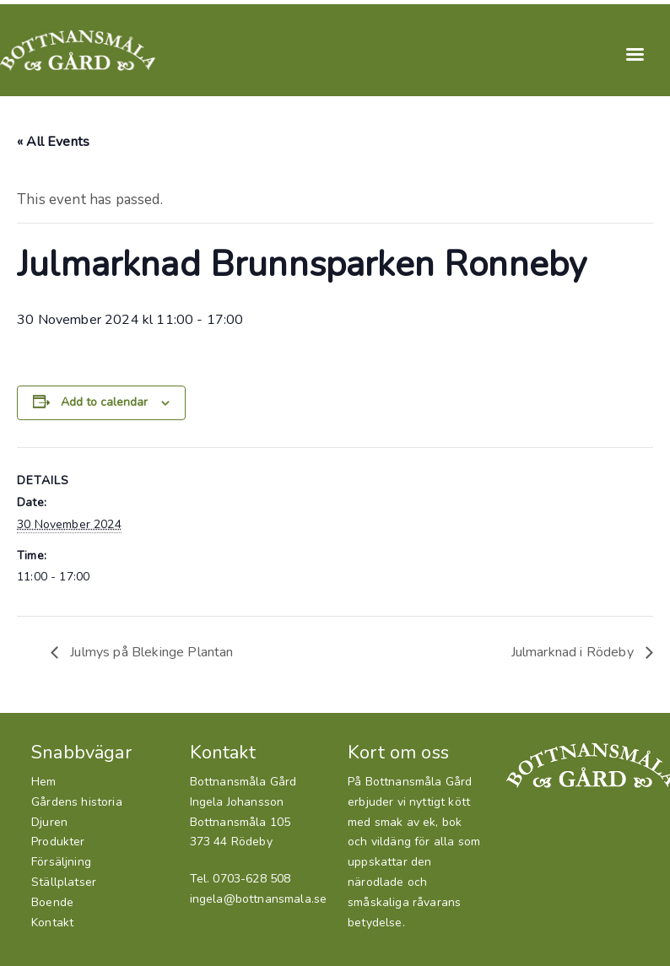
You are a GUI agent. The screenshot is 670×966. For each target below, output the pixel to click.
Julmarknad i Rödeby (574, 652)
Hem (44, 782)
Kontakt (52, 923)
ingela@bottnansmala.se (258, 899)
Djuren (49, 822)
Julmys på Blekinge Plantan (150, 652)
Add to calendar (104, 402)
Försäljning (61, 862)
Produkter (58, 842)
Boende (52, 902)
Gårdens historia (76, 802)
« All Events (53, 141)
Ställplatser (63, 882)
